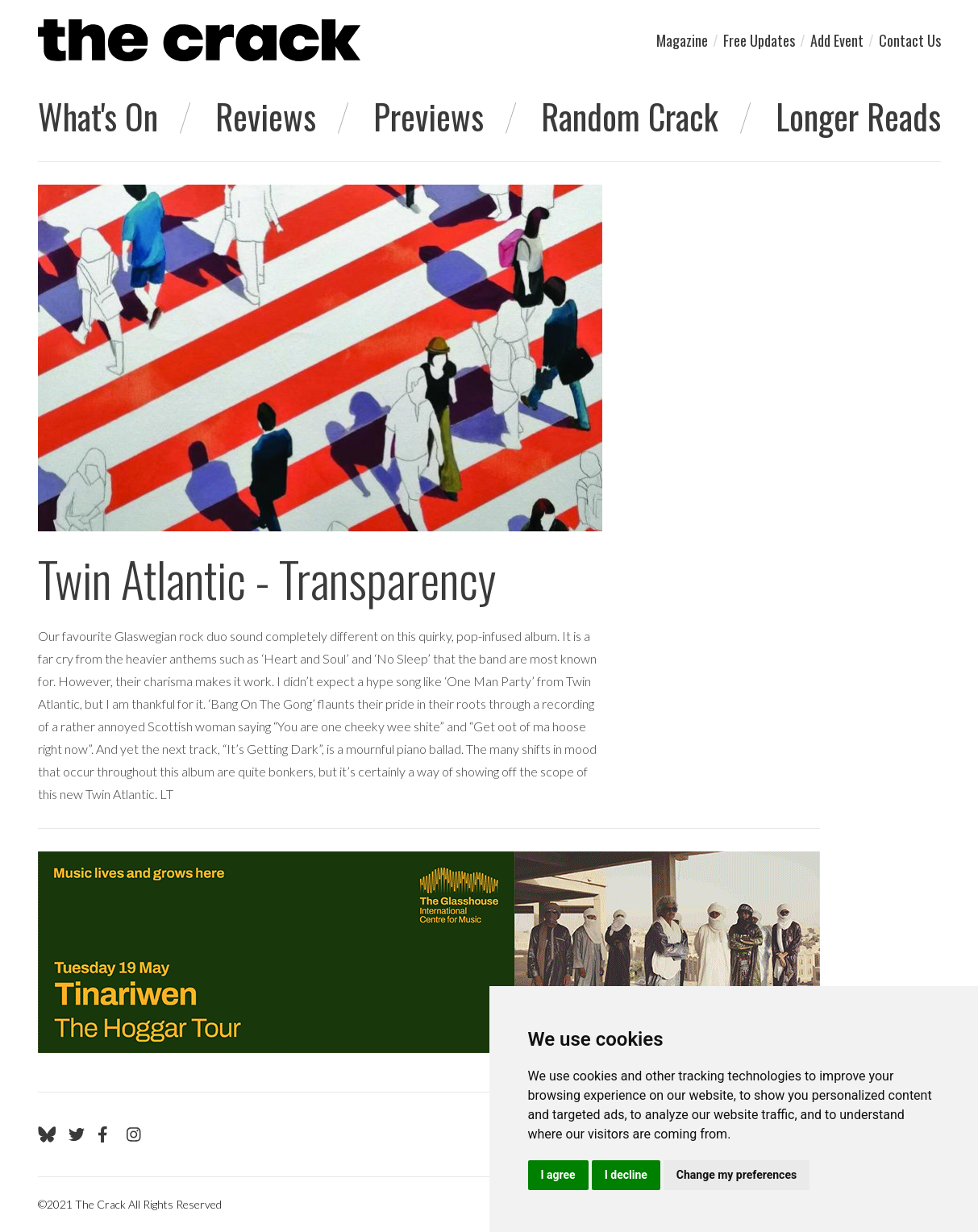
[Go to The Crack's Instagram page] (134, 1134)
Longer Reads (858, 116)
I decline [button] (626, 1174)
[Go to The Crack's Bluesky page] (47, 1134)
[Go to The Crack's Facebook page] (106, 1134)
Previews (428, 116)
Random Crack (629, 116)
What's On (98, 116)
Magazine (682, 40)
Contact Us (910, 40)
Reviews (265, 116)
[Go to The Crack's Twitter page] (77, 1134)
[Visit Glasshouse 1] (429, 952)
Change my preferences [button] (736, 1174)
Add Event (837, 40)
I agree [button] (558, 1174)
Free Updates (759, 40)
